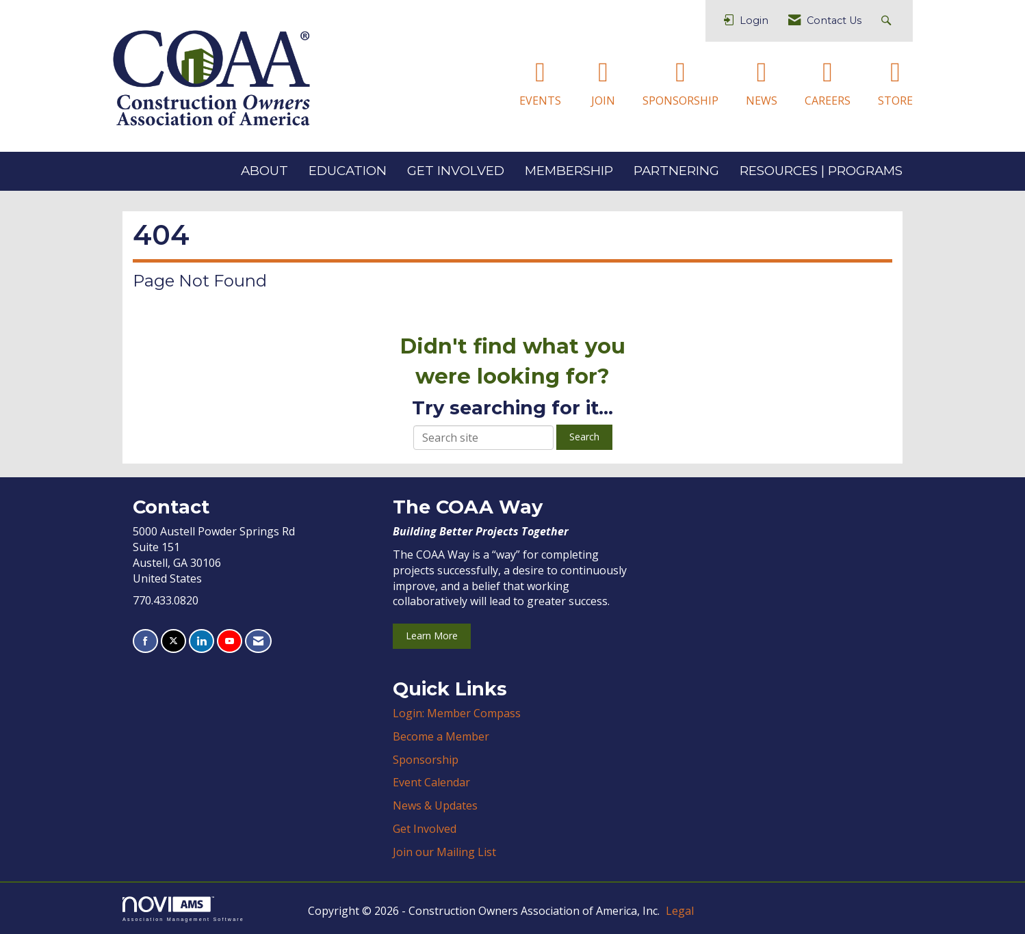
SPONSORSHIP (680, 100)
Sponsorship (425, 759)
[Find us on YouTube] (229, 641)
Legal (680, 910)
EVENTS (540, 100)
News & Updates (435, 805)
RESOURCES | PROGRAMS (821, 170)
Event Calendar (431, 782)
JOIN (603, 100)
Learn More (432, 635)
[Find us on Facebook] (145, 641)
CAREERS (828, 100)
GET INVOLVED (455, 170)
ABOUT (264, 170)
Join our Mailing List (444, 851)
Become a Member (441, 736)
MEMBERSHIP (569, 170)
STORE (895, 100)
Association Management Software (183, 909)
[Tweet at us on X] (173, 641)
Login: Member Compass (457, 713)
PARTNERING (676, 170)
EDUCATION (348, 170)
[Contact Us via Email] (258, 641)
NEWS (761, 100)
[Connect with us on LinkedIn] (201, 641)
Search (584, 436)
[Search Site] (888, 21)
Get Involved (424, 828)
